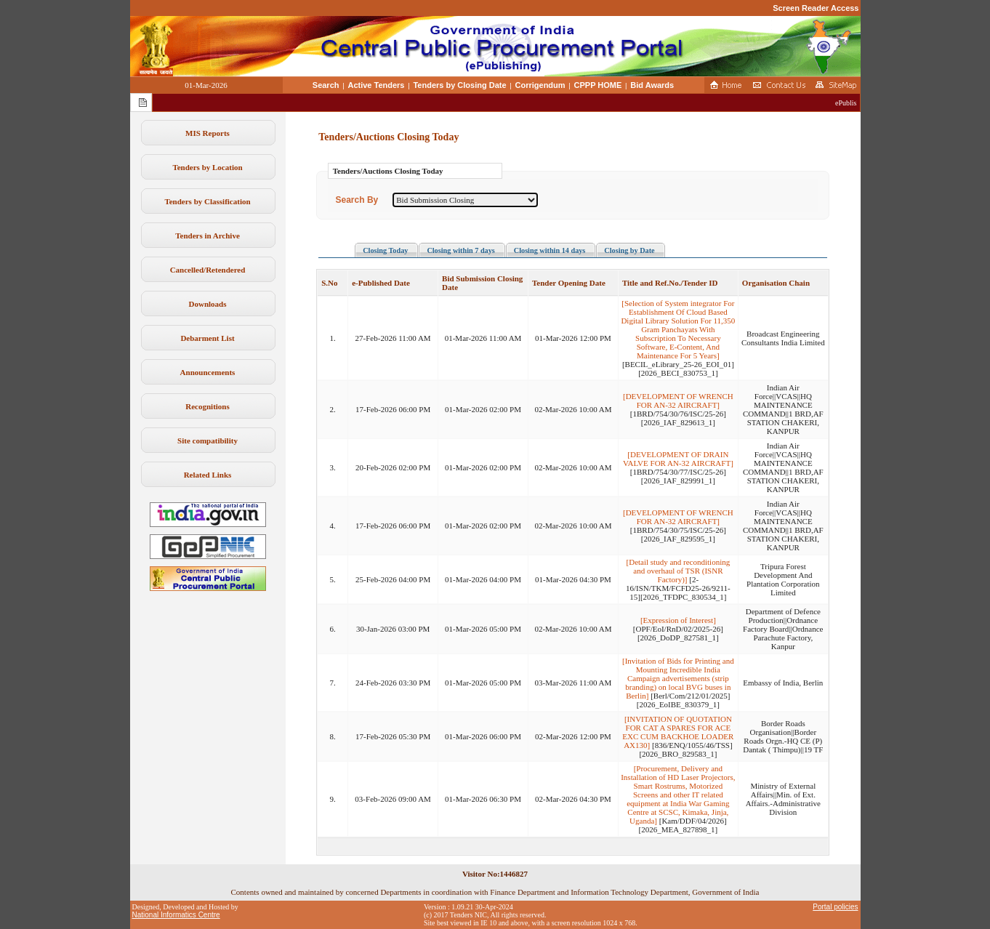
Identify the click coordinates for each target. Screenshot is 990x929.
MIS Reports (207, 133)
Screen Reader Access (815, 8)
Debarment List (207, 338)
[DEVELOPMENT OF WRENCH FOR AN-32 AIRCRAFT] (678, 400)
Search (326, 85)
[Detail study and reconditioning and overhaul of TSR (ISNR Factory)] (679, 571)
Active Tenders (375, 85)
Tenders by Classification (207, 201)
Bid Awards (652, 85)
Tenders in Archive (207, 235)
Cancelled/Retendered (208, 269)
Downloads (208, 303)
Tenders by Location (207, 167)
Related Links (208, 474)
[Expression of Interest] (678, 620)
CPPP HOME (598, 85)
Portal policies (835, 907)
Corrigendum (540, 85)
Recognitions (207, 406)
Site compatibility (207, 440)
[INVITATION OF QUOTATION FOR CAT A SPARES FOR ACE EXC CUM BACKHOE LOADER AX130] (677, 732)
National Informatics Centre (176, 915)
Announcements (208, 372)
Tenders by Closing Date (459, 85)
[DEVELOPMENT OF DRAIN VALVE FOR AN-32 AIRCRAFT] (678, 458)
